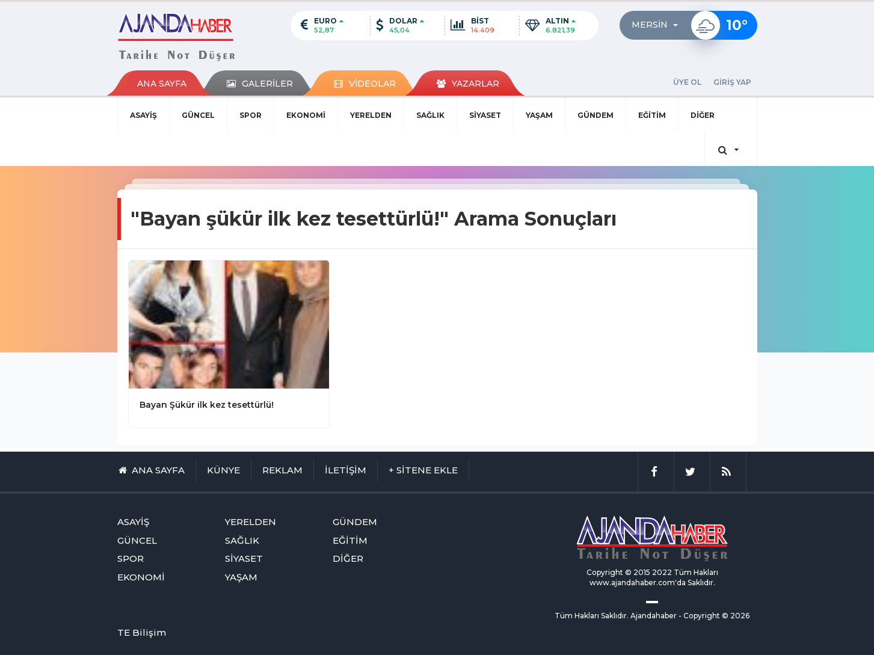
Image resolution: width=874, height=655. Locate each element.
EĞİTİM (652, 115)
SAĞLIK (430, 115)
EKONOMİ (305, 115)
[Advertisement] (58, 352)
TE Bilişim (141, 632)
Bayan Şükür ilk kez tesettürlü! (207, 404)
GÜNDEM (595, 115)
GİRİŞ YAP (732, 82)
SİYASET (485, 115)
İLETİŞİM (345, 470)
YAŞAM (539, 115)
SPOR (250, 115)
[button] (658, 25)
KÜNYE (223, 470)
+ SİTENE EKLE (423, 470)
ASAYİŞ (143, 115)
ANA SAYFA (161, 83)
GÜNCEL (198, 115)
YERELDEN (371, 115)
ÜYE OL (687, 82)
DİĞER (703, 115)
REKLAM (282, 470)
